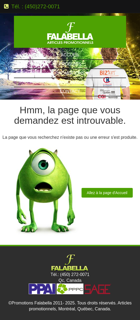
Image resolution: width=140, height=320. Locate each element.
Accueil (70, 55)
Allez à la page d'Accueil (107, 193)
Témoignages (70, 82)
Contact (70, 91)
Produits (70, 64)
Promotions (69, 73)
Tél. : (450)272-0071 (35, 6)
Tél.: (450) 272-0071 (70, 274)
